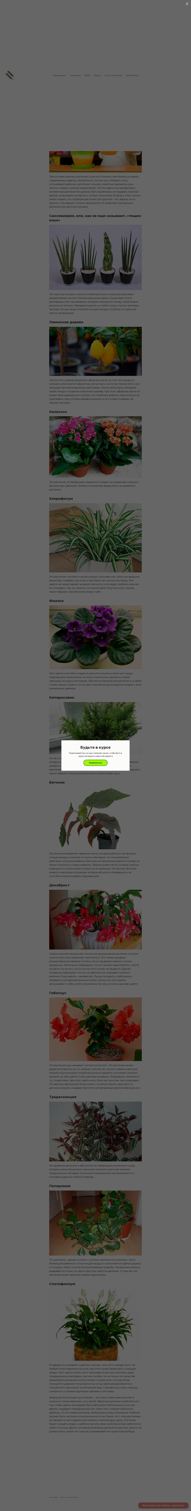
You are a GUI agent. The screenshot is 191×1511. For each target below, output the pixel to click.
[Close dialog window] (187, 3)
